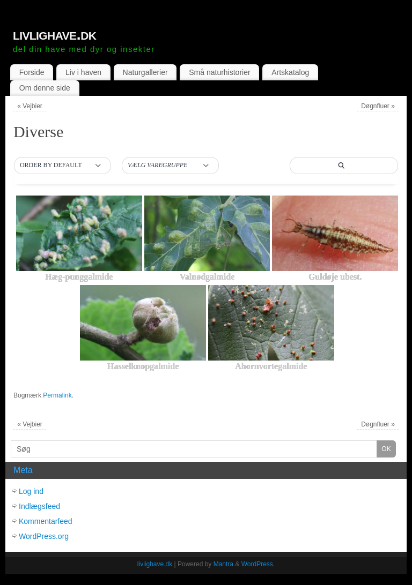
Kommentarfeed (45, 521)
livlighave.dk (54, 34)
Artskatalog (290, 72)
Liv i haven (83, 72)
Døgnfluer (378, 106)
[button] (62, 166)
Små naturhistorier (219, 72)
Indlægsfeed (39, 506)
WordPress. (258, 564)
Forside (32, 72)
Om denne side (44, 88)
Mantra (223, 564)
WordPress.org (44, 536)
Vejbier (29, 106)
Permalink (57, 395)
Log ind (31, 491)
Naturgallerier (145, 72)
